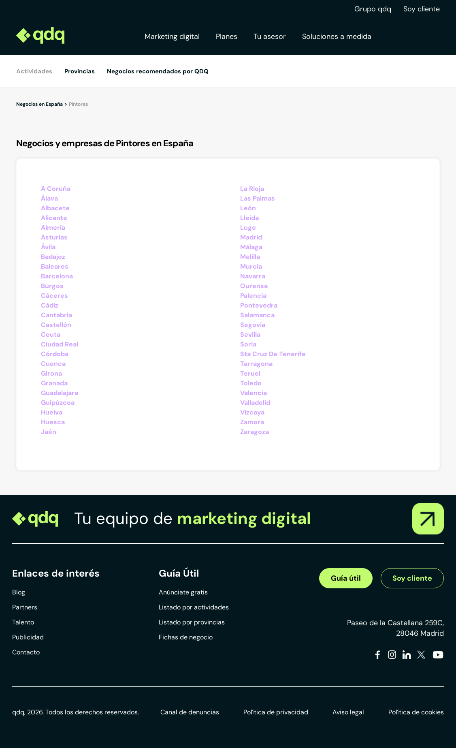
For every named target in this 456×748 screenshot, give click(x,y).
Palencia (253, 295)
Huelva (51, 412)
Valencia (253, 393)
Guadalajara (59, 393)
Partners (24, 607)
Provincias (79, 71)
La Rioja (252, 188)
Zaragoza (254, 431)
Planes (226, 36)
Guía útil (346, 578)
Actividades (34, 71)
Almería (53, 227)
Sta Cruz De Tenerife (273, 354)
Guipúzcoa (58, 402)
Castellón (56, 325)
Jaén (48, 431)
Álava (49, 198)
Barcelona (57, 276)
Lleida (249, 218)
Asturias (54, 237)
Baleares (54, 266)
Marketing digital (172, 36)
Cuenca (53, 363)
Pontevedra (258, 305)
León (248, 208)
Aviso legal (348, 712)
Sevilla (250, 334)
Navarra (252, 276)
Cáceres (54, 295)
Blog (18, 592)
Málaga (251, 247)
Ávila (48, 247)
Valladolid (255, 402)
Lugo (248, 227)
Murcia (251, 266)
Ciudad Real (59, 344)
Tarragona (256, 363)
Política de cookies (416, 712)
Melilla (250, 256)
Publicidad (28, 637)
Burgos (52, 286)
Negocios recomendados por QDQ (158, 71)
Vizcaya (252, 412)
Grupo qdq (372, 9)
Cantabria (56, 315)
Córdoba (54, 354)
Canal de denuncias (189, 712)
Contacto (26, 652)
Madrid (251, 237)
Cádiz (49, 305)
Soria (248, 344)
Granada (54, 383)
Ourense (254, 286)
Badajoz (53, 256)
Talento (23, 622)
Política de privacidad (275, 712)
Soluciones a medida (336, 36)
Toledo (251, 383)
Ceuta (50, 334)
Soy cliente (421, 9)
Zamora (252, 422)
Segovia (252, 325)
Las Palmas (257, 198)
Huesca (53, 422)
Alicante (54, 218)
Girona (51, 373)
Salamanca (257, 315)
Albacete (55, 208)
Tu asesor (270, 36)
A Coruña (55, 188)
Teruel (250, 373)
